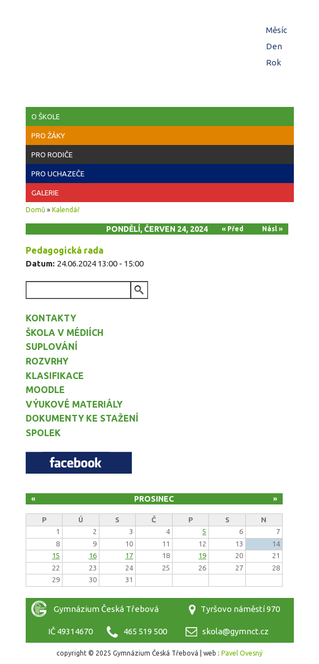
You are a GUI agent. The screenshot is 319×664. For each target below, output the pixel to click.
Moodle (45, 390)
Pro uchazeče (57, 173)
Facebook (79, 463)
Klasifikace (55, 376)
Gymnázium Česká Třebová (160, 33)
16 (93, 555)
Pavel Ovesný (242, 653)
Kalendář (66, 209)
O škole (45, 116)
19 (202, 555)
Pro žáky (48, 135)
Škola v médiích (64, 333)
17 (129, 555)
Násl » (272, 228)
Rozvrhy (47, 361)
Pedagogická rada (64, 250)
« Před (233, 228)
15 (56, 555)
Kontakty (51, 318)
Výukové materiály (74, 404)
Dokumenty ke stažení (82, 418)
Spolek (43, 433)
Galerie (45, 193)
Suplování (52, 347)
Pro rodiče (52, 154)
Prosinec (154, 498)
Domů (35, 209)
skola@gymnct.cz (235, 631)
